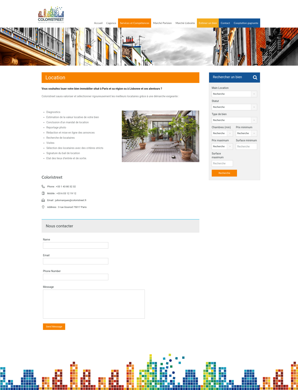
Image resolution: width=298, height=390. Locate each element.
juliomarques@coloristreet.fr (70, 200)
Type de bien (219, 114)
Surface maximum (218, 155)
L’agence (111, 23)
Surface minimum (246, 140)
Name (46, 239)
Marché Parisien (162, 23)
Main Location (220, 87)
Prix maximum (220, 140)
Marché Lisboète (185, 23)
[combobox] (234, 94)
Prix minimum (244, 127)
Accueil (98, 23)
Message (48, 286)
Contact (225, 23)
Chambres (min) (221, 127)
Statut (215, 101)
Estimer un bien (208, 23)
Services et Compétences (134, 23)
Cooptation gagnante (246, 23)
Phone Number (52, 271)
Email (46, 255)
